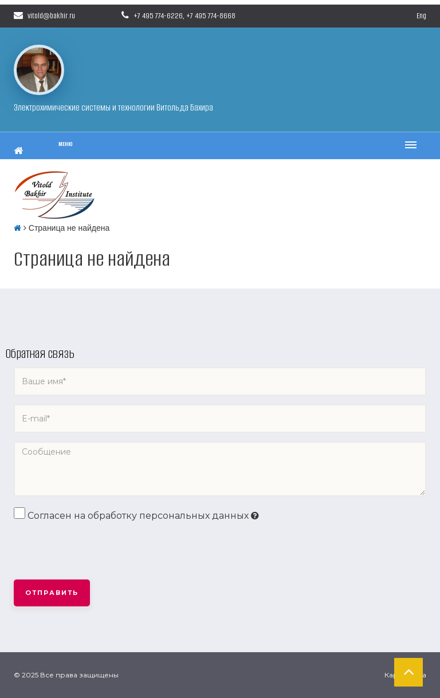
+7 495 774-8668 (210, 15)
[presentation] (101, 551)
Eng (421, 15)
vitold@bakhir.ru (44, 15)
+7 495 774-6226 (158, 15)
